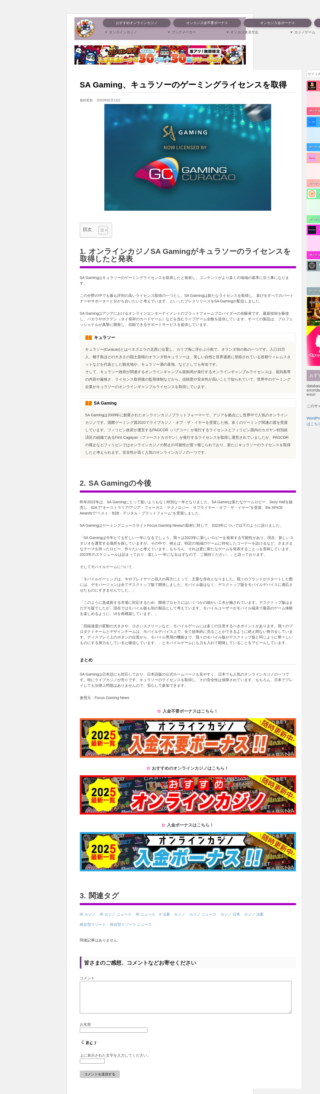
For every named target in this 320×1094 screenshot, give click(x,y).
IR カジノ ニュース (116, 914)
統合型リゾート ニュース (131, 924)
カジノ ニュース (202, 914)
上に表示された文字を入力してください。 (115, 1062)
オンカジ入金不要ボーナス (207, 23)
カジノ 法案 (254, 914)
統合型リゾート (93, 924)
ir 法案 (164, 914)
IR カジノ (88, 914)
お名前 (85, 1031)
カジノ (179, 914)
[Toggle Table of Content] (100, 230)
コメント (87, 978)
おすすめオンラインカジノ (136, 23)
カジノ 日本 (230, 914)
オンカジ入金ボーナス (277, 23)
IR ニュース (145, 914)
